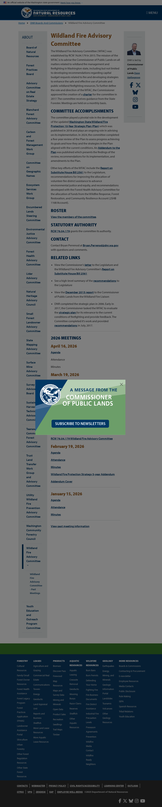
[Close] (122, 384)
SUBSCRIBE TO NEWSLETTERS (81, 423)
